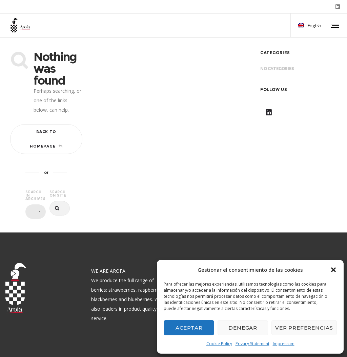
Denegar (242, 328)
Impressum (283, 344)
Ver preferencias (304, 328)
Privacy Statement (252, 344)
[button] (333, 269)
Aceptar (189, 328)
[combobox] (35, 211)
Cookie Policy (219, 344)
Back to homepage (46, 139)
